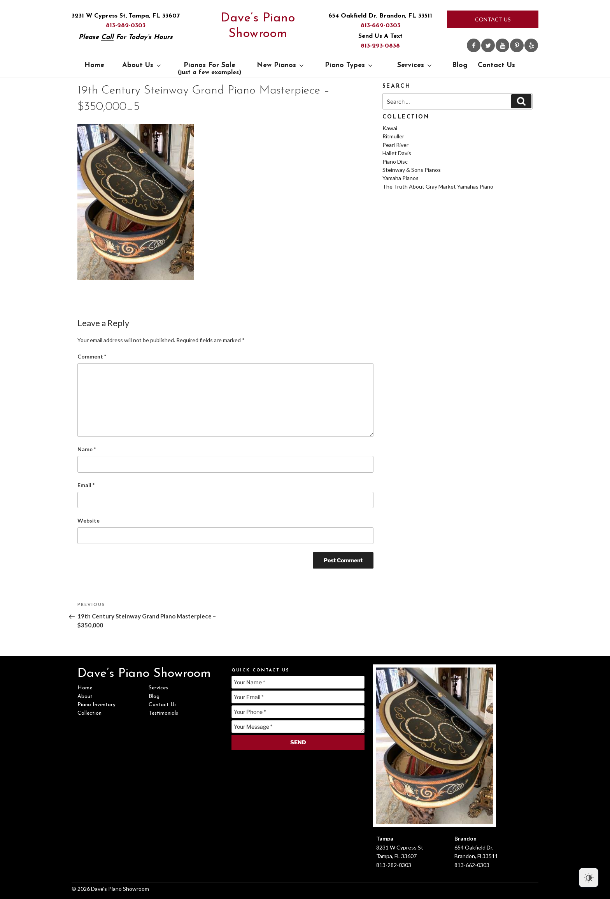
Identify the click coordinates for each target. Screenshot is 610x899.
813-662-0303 (380, 26)
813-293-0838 (380, 46)
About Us (142, 65)
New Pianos (281, 65)
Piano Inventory (96, 705)
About (85, 696)
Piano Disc (395, 161)
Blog (460, 65)
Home (94, 65)
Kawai (389, 128)
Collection (89, 713)
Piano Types (349, 65)
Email (86, 485)
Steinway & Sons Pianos (411, 169)
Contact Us (493, 19)
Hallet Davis (396, 153)
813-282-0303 (125, 26)
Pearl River (395, 144)
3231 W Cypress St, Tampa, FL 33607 (126, 16)
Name (86, 449)
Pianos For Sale (209, 69)
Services (415, 65)
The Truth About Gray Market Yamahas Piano (437, 186)
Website (88, 520)
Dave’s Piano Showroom (258, 26)
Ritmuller (393, 136)
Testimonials (163, 713)
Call (107, 37)
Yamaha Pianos (400, 178)
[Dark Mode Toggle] (588, 877)
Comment (91, 356)
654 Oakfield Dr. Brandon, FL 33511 (380, 16)
